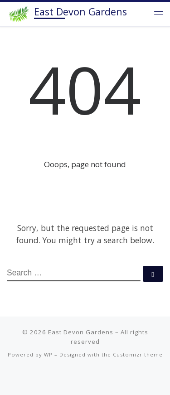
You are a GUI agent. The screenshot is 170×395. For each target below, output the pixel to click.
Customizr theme (138, 354)
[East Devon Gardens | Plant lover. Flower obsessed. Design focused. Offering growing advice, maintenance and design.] (19, 12)
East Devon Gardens (80, 332)
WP (48, 354)
